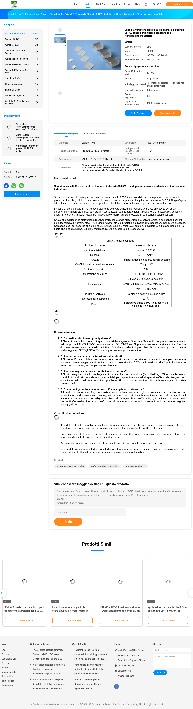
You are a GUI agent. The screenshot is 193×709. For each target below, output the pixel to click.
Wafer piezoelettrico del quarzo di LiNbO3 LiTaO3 (27, 148)
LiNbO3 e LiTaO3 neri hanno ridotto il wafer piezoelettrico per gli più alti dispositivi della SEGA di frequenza (120, 611)
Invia (68, 522)
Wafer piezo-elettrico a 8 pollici (104, 466)
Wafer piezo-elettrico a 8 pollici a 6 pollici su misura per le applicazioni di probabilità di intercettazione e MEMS (49, 669)
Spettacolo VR (9, 658)
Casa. (4, 650)
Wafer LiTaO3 (22, 44)
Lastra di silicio (22, 89)
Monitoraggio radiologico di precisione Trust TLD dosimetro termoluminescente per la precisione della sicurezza (28, 137)
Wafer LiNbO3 (22, 39)
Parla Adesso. (179, 4)
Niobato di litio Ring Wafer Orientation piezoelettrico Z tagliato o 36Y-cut (87, 684)
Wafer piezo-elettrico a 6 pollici (70, 466)
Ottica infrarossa (22, 84)
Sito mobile (7, 676)
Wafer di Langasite (22, 95)
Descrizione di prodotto (94, 133)
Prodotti (5, 654)
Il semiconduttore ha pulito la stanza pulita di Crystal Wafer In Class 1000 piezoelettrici (70, 611)
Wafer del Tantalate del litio (22, 71)
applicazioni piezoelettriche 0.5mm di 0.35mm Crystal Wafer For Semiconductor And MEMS (167, 611)
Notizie (5, 667)
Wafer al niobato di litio (22, 64)
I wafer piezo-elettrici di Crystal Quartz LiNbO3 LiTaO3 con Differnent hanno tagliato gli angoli (48, 655)
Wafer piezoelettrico (22, 33)
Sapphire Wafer (22, 78)
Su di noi (6, 663)
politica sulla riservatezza (8, 683)
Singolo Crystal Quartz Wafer (22, 51)
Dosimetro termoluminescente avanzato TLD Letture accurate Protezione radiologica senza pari (26, 127)
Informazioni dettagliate (66, 133)
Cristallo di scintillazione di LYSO (22, 102)
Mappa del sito (9, 672)
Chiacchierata (22, 194)
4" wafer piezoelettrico (135, 466)
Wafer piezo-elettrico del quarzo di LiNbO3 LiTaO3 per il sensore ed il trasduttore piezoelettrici (48, 684)
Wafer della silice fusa (22, 58)
